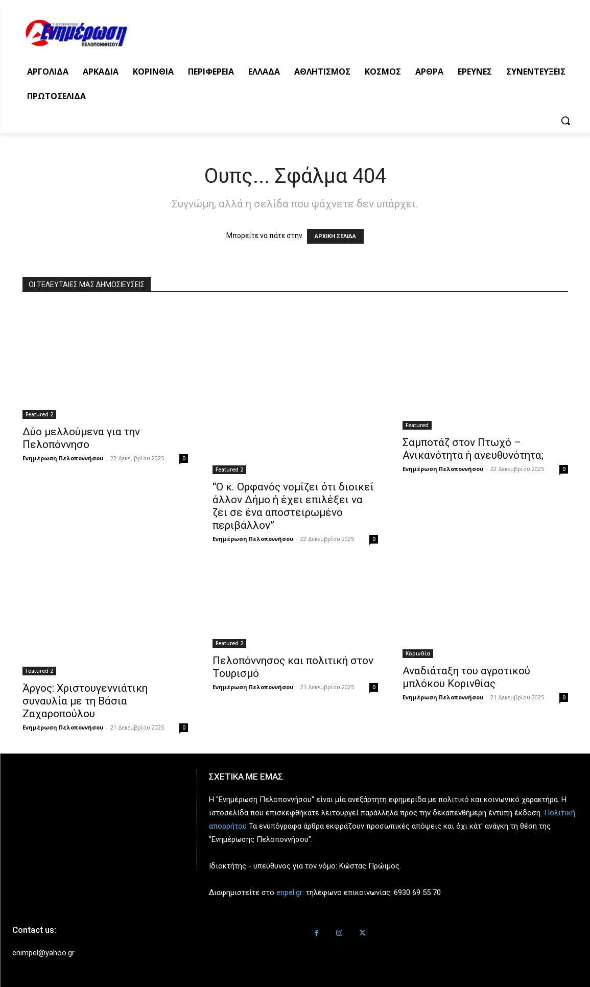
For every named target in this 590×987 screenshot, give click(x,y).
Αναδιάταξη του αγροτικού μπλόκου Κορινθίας (466, 677)
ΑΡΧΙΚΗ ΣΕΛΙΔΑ (335, 236)
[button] (565, 120)
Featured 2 (39, 414)
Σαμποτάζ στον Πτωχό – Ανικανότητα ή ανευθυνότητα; (473, 448)
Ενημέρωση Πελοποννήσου (62, 458)
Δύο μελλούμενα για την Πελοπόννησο (81, 438)
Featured (417, 425)
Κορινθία (418, 653)
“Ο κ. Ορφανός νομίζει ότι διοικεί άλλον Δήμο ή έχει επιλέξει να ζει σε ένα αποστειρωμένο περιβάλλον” (293, 506)
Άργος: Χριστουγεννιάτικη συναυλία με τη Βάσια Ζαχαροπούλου (85, 701)
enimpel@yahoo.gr (43, 952)
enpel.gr (289, 892)
